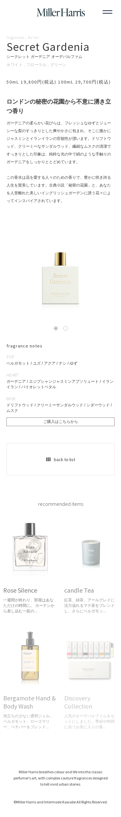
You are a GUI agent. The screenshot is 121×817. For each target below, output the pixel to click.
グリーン (58, 65)
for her (33, 38)
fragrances (15, 38)
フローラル (36, 65)
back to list (60, 459)
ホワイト (14, 65)
